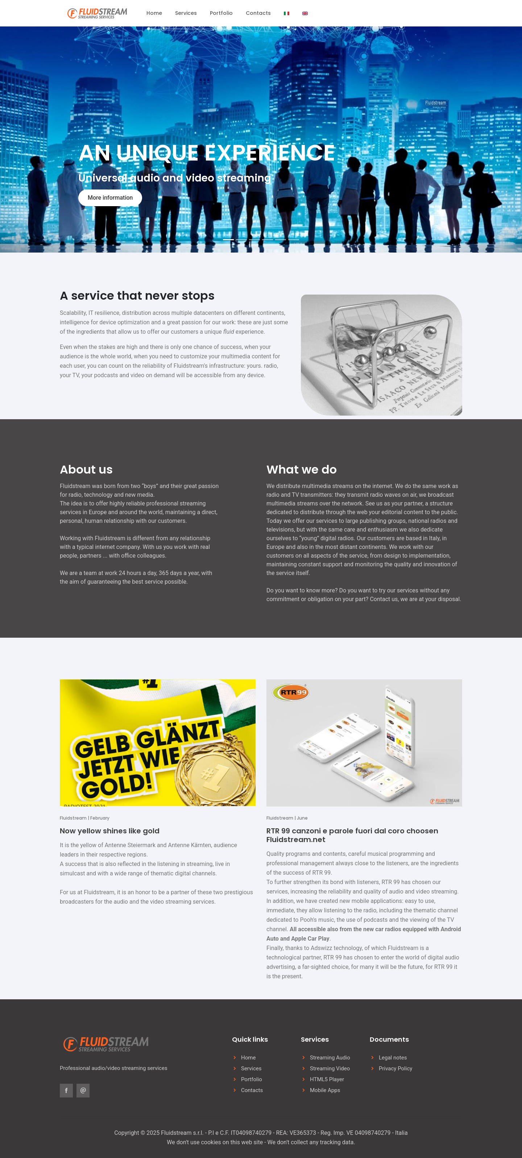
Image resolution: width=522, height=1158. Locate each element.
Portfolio (221, 13)
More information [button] (110, 197)
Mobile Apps (325, 1090)
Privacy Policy (395, 1068)
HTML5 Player (327, 1079)
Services (186, 13)
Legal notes (393, 1057)
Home (154, 13)
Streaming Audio (330, 1057)
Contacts (258, 13)
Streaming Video (330, 1068)
